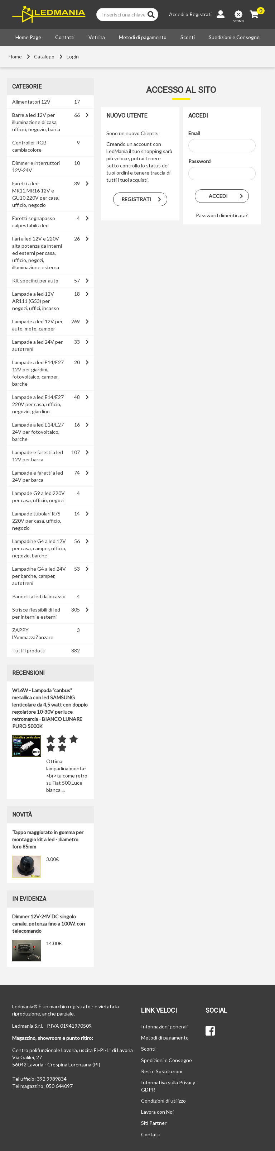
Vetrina (96, 37)
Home (15, 56)
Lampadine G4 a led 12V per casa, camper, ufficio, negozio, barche (39, 548)
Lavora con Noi (157, 1112)
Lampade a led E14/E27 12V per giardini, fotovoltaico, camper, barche (38, 373)
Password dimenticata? (222, 215)
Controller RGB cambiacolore (29, 146)
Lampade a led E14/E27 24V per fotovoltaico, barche (38, 432)
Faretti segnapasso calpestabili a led (33, 221)
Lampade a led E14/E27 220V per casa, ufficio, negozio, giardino (38, 404)
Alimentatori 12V (31, 102)
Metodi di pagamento (143, 37)
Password (199, 161)
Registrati (200, 14)
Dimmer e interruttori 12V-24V (36, 166)
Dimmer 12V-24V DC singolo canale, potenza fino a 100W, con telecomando (48, 923)
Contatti (64, 37)
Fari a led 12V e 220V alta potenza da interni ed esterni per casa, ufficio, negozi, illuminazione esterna (37, 253)
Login (73, 56)
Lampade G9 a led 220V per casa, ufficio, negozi (38, 496)
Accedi (176, 14)
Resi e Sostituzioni (161, 1071)
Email (194, 133)
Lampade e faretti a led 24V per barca (37, 476)
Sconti (187, 37)
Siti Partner (154, 1123)
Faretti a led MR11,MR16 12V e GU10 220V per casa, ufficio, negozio (35, 194)
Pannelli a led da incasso (39, 596)
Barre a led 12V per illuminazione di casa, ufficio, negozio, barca (36, 122)
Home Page (28, 37)
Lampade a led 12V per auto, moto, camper (37, 325)
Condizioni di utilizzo (163, 1101)
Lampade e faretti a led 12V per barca (37, 455)
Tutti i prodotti (28, 650)
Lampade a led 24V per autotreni (37, 345)
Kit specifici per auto (35, 280)
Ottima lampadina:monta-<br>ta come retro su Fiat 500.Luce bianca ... (66, 775)
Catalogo (44, 56)
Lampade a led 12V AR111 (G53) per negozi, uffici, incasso (35, 301)
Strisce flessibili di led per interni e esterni (36, 613)
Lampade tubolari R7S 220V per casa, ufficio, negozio (36, 520)
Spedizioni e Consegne (234, 37)
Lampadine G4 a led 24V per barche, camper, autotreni (39, 576)
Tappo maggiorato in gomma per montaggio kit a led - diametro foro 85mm (47, 839)
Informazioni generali (164, 1026)
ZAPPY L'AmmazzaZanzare (32, 633)
